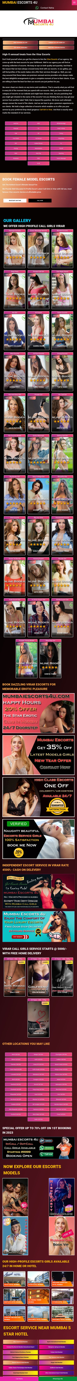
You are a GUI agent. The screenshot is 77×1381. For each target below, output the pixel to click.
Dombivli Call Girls (16, 1125)
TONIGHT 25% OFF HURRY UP (56, 42)
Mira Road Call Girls (61, 1100)
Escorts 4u (20, 2)
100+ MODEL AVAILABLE (20, 47)
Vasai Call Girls (38, 1105)
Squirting (61, 153)
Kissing (16, 148)
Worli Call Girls (16, 1090)
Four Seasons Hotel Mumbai (56, 1368)
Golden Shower (38, 143)
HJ (61, 143)
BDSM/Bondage (61, 123)
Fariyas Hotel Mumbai (56, 1362)
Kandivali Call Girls (16, 1095)
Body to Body (61, 128)
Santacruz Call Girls (38, 1120)
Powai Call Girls (61, 1125)
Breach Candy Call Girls (61, 1075)
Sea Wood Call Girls (16, 1110)
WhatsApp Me (58, 1379)
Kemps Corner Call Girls (61, 1080)
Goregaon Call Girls (38, 1090)
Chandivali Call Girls (16, 1100)
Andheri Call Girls (61, 1070)
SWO (38, 158)
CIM (16, 133)
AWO (38, 123)
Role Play (38, 153)
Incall (38, 163)
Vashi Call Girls (38, 1070)
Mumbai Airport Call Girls (61, 1115)
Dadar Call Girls (38, 1130)
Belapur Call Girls (38, 1065)
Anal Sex (16, 123)
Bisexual (16, 128)
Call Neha (19, 1379)
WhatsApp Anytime (15, 200)
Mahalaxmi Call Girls (38, 1085)
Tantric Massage (61, 158)
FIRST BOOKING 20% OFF (20, 42)
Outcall (61, 148)
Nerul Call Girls (16, 1065)
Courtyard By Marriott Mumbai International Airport (20, 1357)
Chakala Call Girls (15, 1115)
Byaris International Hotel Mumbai (56, 1352)
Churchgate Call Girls (61, 1065)
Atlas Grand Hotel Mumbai (20, 1352)
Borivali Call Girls (38, 1095)
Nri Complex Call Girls (38, 1115)
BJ (38, 128)
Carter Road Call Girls (16, 1080)
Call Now (40, 200)
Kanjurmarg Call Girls (38, 1100)
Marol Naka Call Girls (38, 1125)
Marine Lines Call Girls (61, 1085)
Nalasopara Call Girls (61, 1095)
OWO (15, 153)
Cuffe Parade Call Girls (38, 1080)
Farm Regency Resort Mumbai (20, 1368)
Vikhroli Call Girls (15, 1070)
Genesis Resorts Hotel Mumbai (20, 1373)
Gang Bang (61, 138)
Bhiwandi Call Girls (61, 1110)
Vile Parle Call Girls (61, 1120)
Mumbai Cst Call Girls (38, 1110)
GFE (16, 143)
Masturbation (38, 148)
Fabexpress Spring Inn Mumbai (56, 1357)
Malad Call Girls (61, 1090)
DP (38, 133)
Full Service (38, 138)
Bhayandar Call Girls (15, 1105)
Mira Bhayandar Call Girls (16, 1120)
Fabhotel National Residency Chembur (20, 1362)
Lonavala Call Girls (16, 1085)
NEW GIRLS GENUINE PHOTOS (56, 47)
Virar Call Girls (61, 1105)
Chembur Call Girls (16, 1075)
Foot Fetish (16, 138)
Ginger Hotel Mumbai (56, 1373)
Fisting (61, 133)
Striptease (16, 158)
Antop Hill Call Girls (38, 1075)
